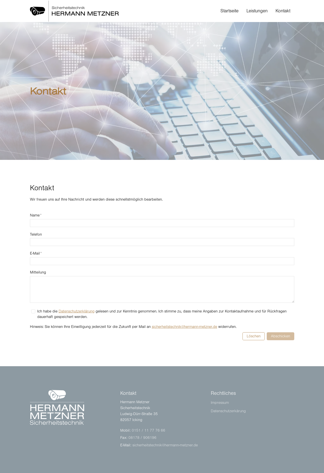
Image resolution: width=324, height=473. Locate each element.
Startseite (229, 10)
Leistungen (257, 10)
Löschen (254, 336)
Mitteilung (38, 272)
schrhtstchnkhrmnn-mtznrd (184, 327)
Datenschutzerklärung (76, 311)
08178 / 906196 (142, 438)
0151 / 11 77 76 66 (148, 430)
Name (36, 215)
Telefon (36, 234)
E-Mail (36, 253)
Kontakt (283, 10)
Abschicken (280, 336)
